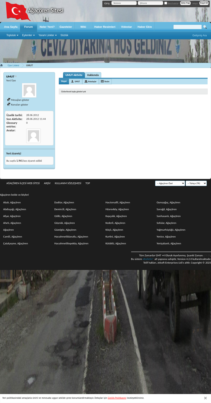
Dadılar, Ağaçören (64, 202)
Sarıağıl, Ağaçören (167, 209)
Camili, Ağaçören (12, 236)
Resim (107, 81)
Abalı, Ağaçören (12, 202)
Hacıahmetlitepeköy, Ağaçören (71, 243)
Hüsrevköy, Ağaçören (117, 209)
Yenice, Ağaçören (166, 236)
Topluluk (11, 35)
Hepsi (63, 81)
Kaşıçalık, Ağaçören (116, 216)
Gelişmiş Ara (199, 35)
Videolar (126, 26)
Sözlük (64, 35)
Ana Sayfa (10, 26)
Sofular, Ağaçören (166, 222)
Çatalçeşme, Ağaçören (15, 243)
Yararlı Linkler (46, 35)
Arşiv (47, 183)
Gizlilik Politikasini (117, 397)
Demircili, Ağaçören (65, 209)
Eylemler (27, 35)
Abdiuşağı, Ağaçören (14, 209)
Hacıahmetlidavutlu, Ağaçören (71, 236)
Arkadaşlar (92, 81)
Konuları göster (17, 104)
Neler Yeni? (47, 26)
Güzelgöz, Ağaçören (65, 229)
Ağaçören (8, 229)
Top (87, 183)
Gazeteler (65, 26)
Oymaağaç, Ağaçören (168, 202)
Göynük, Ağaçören (64, 222)
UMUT (77, 81)
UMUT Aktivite (73, 75)
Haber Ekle (144, 26)
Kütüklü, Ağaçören (116, 243)
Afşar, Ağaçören (12, 216)
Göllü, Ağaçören (63, 216)
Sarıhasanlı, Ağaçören (169, 216)
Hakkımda (93, 75)
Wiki (83, 26)
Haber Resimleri (104, 26)
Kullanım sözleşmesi (68, 183)
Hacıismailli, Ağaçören (118, 202)
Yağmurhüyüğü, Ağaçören (171, 229)
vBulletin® (148, 259)
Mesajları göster (18, 99)
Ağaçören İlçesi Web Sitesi (23, 183)
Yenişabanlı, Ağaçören (169, 243)
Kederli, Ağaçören (115, 222)
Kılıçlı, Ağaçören (114, 229)
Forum (28, 26)
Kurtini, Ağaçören (115, 236)
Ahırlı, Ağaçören (12, 222)
